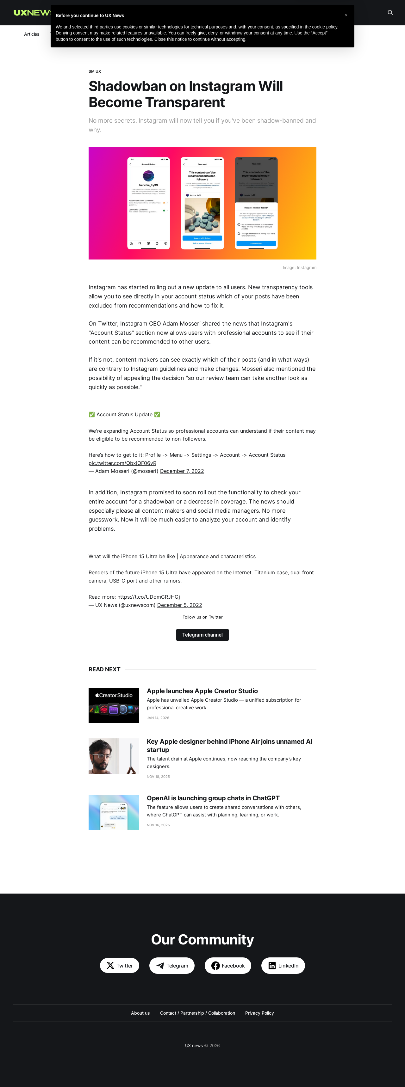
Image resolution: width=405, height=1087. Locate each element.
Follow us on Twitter (203, 617)
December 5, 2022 (179, 605)
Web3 (129, 34)
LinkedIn (283, 965)
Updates (80, 34)
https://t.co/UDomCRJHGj (148, 597)
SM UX (95, 71)
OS (148, 34)
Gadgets (240, 34)
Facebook (228, 965)
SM (193, 34)
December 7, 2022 (182, 471)
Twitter (119, 965)
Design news (174, 12)
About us (207, 12)
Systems (170, 34)
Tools (55, 34)
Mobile (106, 34)
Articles (32, 34)
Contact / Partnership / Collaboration (197, 1013)
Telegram (172, 965)
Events (214, 34)
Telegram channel (202, 635)
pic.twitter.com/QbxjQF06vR (122, 463)
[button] (346, 1050)
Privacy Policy (259, 1013)
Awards (267, 34)
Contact (235, 12)
